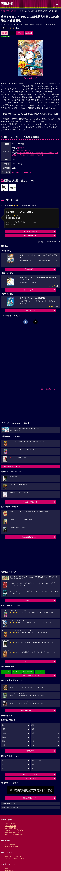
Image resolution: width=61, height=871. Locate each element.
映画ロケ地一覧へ (30, 778)
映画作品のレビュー (12, 832)
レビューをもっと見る (30, 231)
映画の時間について (29, 798)
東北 (32, 733)
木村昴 (46, 153)
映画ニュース (10, 868)
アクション (5, 761)
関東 (32, 725)
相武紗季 (15, 155)
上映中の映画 (10, 823)
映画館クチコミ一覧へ (30, 774)
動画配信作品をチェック (30, 537)
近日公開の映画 (10, 828)
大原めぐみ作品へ (30, 310)
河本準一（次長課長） (28, 155)
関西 (3, 729)
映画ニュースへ (30, 601)
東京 (3, 725)
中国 (3, 741)
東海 (32, 729)
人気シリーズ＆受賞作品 (14, 830)
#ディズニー (39, 672)
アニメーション (36, 761)
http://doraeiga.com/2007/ (21, 172)
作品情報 (14, 11)
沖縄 (32, 745)
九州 (3, 745)
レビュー (20, 33)
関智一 (51, 153)
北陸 (32, 737)
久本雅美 (40, 155)
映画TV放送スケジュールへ (30, 711)
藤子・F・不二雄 (23, 150)
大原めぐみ (30, 153)
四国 (32, 741)
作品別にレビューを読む (14, 834)
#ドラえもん (5, 36)
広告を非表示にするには (50, 389)
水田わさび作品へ (30, 290)
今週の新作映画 (10, 826)
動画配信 (28, 33)
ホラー (33, 769)
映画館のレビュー (11, 846)
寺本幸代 (20, 148)
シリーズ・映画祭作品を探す (29, 676)
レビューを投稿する (29, 235)
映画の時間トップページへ (10, 807)
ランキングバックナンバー (14, 858)
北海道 (4, 733)
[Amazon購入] (30, 78)
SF (3, 765)
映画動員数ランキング (13, 856)
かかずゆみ (39, 153)
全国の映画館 (10, 844)
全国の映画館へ (30, 751)
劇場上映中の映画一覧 (30, 502)
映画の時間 (5, 11)
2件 (14, 28)
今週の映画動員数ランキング (10, 467)
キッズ (33, 765)
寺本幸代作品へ (30, 269)
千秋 (56, 153)
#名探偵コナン (27, 672)
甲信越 (4, 737)
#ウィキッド (16, 672)
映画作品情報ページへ (9, 803)
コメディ (5, 769)
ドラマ (4, 28)
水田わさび (21, 153)
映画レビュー (29, 662)
